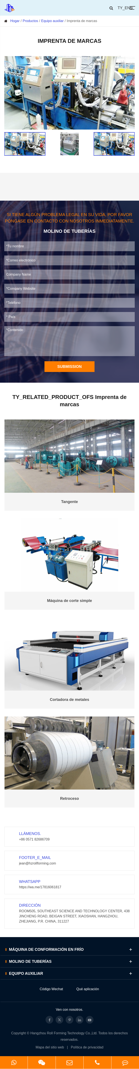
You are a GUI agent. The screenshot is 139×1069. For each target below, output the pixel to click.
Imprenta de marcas (82, 21)
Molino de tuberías (71, 961)
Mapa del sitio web (50, 1047)
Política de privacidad (87, 1047)
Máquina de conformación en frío (71, 949)
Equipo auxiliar (52, 21)
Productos (30, 21)
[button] (9, 92)
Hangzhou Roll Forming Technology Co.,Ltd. (64, 1033)
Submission (69, 366)
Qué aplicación (87, 989)
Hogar (15, 21)
